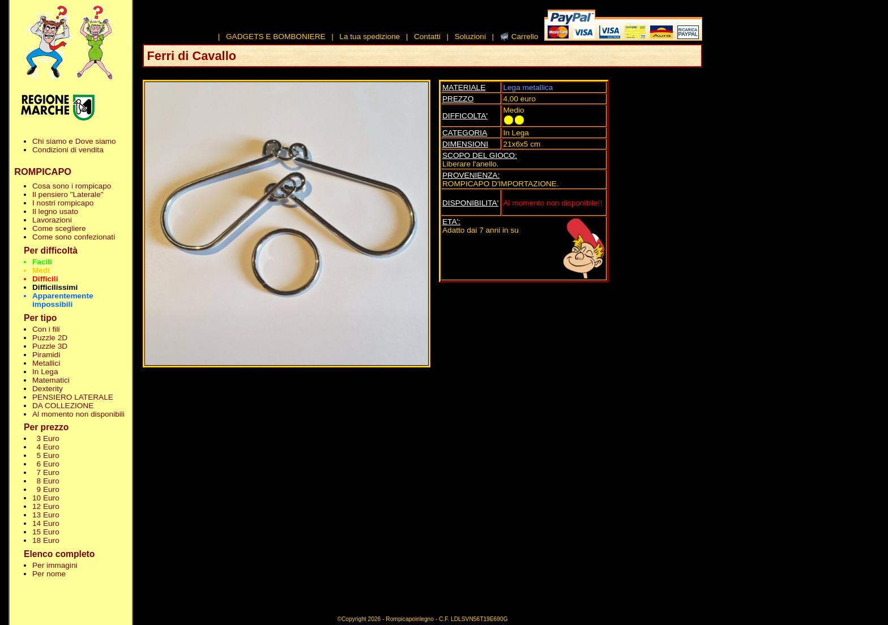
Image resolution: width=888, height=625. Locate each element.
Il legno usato (55, 211)
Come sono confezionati (73, 237)
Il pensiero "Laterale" (68, 194)
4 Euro (45, 447)
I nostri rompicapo (62, 203)
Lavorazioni (52, 220)
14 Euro (45, 523)
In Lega (45, 371)
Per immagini (55, 565)
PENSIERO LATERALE (72, 397)
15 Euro (45, 532)
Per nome (49, 574)
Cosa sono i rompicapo (71, 186)
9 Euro (45, 489)
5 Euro (45, 455)
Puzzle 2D (49, 337)
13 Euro (45, 515)
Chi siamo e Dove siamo (74, 141)
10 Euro (45, 498)
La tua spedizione (369, 36)
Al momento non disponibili (78, 414)
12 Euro (45, 506)
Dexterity (47, 388)
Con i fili (45, 329)
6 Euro (45, 464)
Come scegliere (59, 228)
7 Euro (45, 472)
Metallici (46, 363)
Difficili (45, 279)
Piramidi (46, 354)
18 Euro (45, 540)
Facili (42, 262)
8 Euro (45, 481)
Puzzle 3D (49, 346)
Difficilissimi (55, 287)
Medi (41, 270)
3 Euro (45, 438)
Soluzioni (470, 36)
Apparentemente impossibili (62, 300)
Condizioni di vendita (68, 149)
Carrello (525, 36)
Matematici (51, 380)
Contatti (427, 36)
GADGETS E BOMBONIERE (276, 36)
